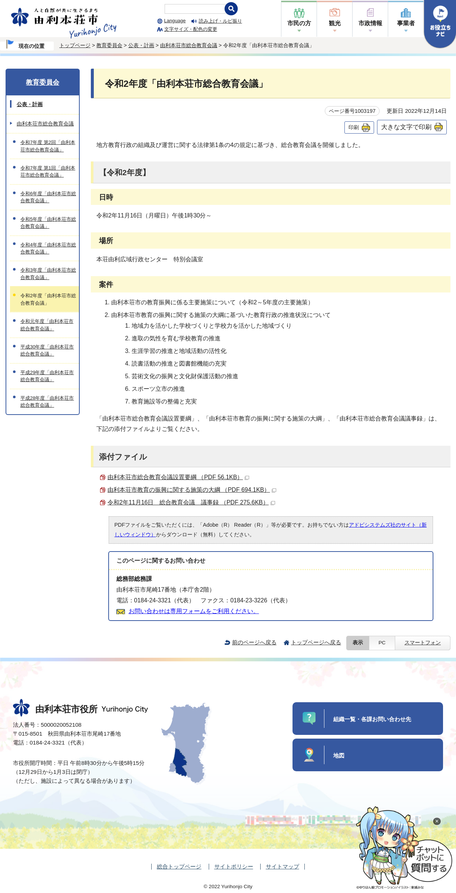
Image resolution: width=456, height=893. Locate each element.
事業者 (406, 23)
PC (382, 642)
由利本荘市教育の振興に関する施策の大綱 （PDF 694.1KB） (192, 490)
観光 (335, 23)
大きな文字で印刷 (406, 127)
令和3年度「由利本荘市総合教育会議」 (48, 273)
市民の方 (299, 23)
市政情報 (370, 23)
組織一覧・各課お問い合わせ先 (372, 719)
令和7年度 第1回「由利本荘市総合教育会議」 (47, 171)
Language (175, 20)
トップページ (74, 45)
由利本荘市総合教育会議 (188, 45)
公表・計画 (141, 45)
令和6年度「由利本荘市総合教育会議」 (48, 197)
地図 (338, 755)
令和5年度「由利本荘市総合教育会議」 (48, 222)
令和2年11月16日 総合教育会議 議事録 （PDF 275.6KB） (191, 502)
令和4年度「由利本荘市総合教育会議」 (48, 248)
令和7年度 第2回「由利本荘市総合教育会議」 (47, 146)
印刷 (353, 127)
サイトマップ (282, 866)
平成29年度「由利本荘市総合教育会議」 (47, 376)
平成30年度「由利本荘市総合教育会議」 (47, 350)
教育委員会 (109, 45)
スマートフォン (422, 642)
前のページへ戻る (254, 642)
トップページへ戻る (316, 642)
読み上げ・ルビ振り (220, 21)
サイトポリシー (233, 866)
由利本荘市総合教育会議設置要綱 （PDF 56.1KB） (178, 477)
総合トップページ (179, 866)
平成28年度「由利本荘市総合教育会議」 (47, 401)
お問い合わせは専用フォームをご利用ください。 (194, 611)
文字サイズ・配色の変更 (190, 29)
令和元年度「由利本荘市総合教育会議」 (46, 324)
